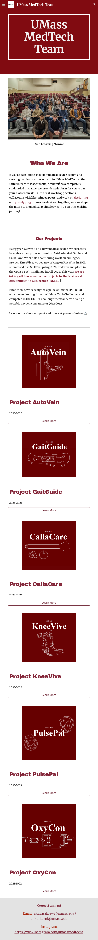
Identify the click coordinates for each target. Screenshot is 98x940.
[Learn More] (49, 420)
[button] (4, 4)
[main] (49, 37)
